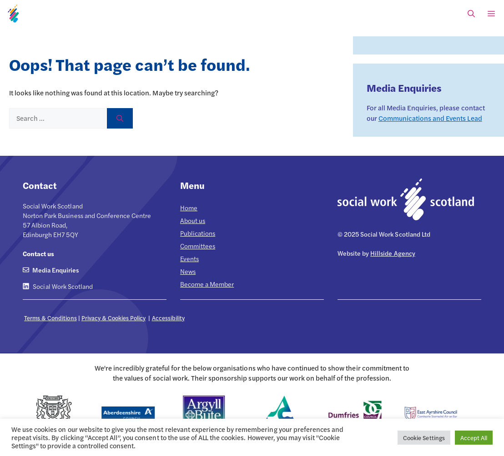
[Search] (120, 118)
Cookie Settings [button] (423, 437)
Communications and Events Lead (430, 118)
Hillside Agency (392, 253)
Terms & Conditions (50, 317)
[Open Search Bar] (471, 13)
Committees (197, 245)
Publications (197, 233)
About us (192, 220)
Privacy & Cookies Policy (113, 317)
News (188, 271)
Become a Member (207, 283)
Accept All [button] (473, 437)
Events (189, 258)
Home (188, 207)
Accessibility (168, 317)
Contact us (38, 253)
